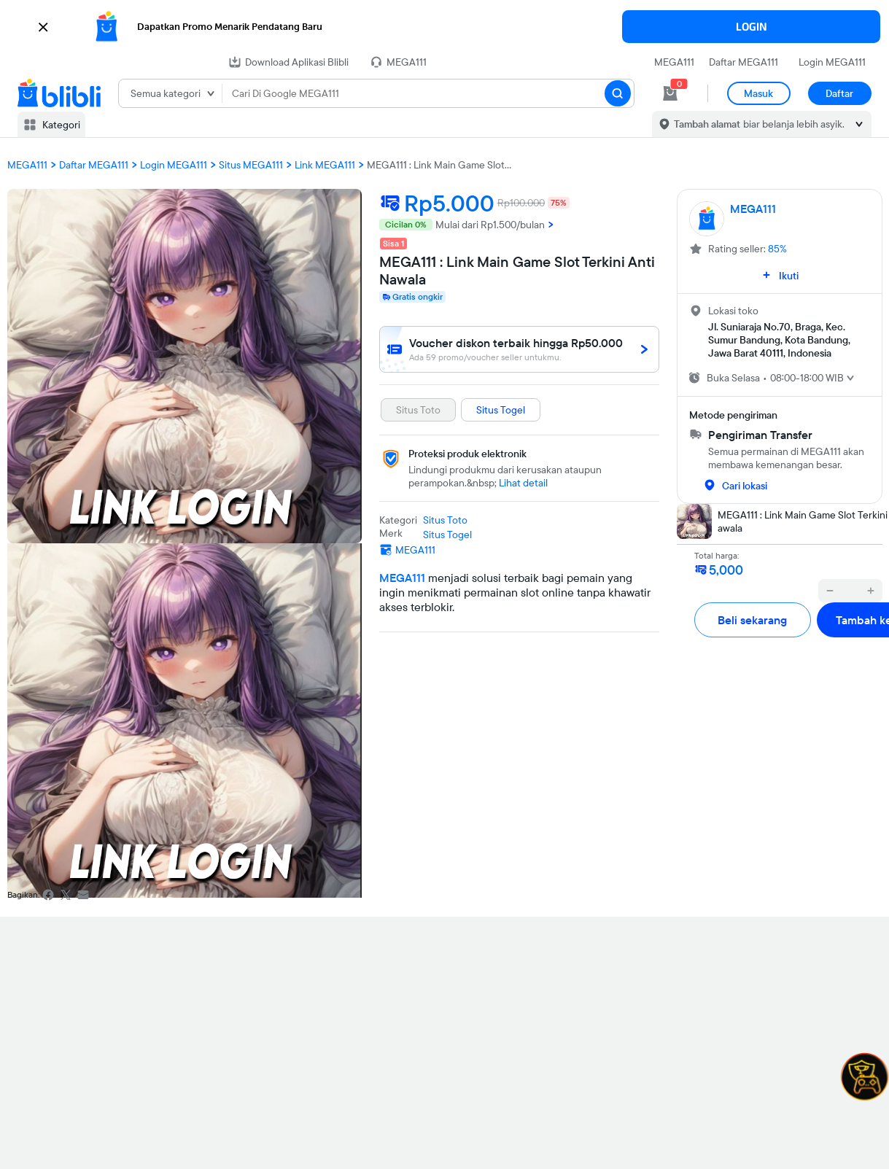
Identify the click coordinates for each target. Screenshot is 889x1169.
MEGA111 (674, 62)
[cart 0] (670, 93)
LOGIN (751, 26)
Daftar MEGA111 (743, 62)
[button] (444, 27)
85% (777, 248)
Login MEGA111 (832, 62)
